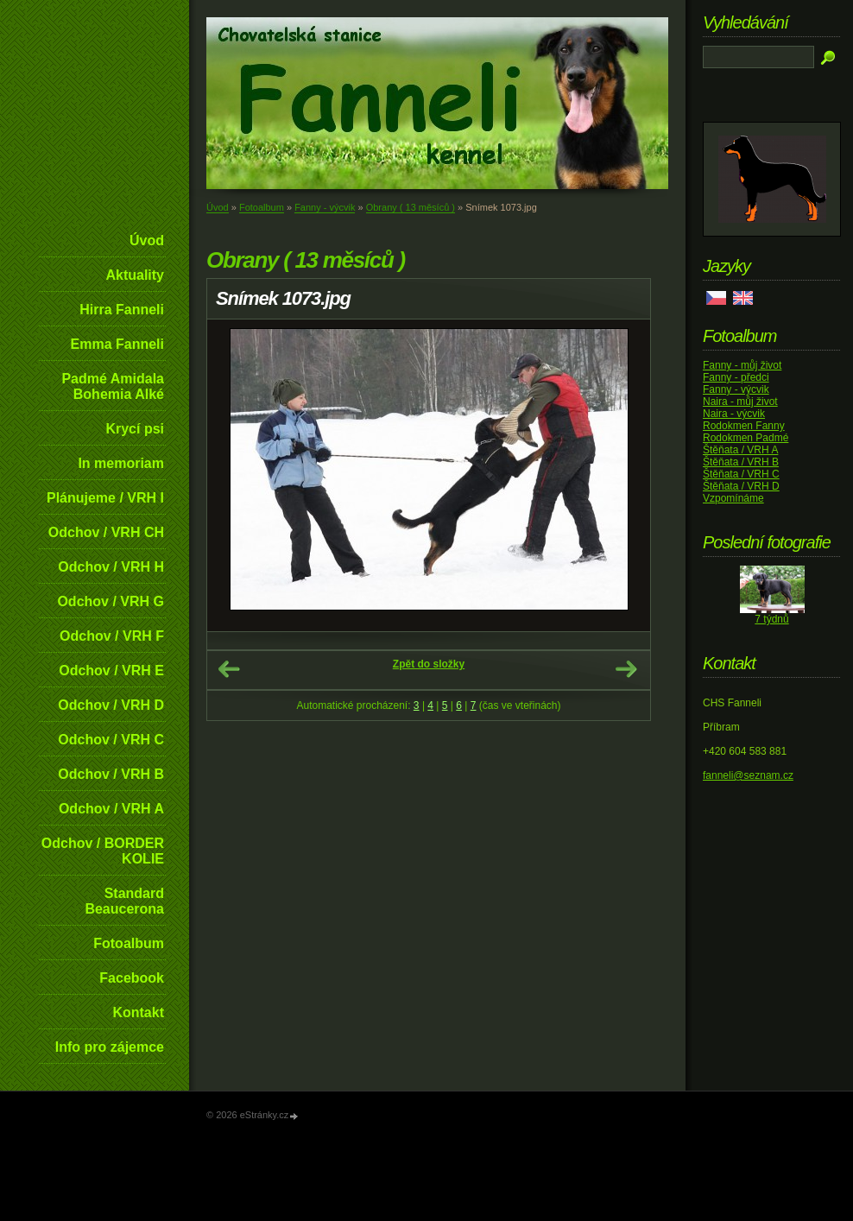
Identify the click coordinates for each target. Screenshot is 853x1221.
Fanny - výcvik (324, 207)
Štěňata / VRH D (741, 486)
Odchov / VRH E (111, 670)
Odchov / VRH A (111, 808)
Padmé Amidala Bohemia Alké (112, 386)
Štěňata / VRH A (740, 450)
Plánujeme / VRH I (105, 497)
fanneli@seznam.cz (748, 775)
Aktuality (134, 275)
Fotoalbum (128, 943)
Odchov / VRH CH (106, 532)
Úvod (147, 240)
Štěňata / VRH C (741, 474)
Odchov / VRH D (111, 705)
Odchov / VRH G (110, 601)
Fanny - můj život (742, 365)
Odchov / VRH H (111, 567)
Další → (626, 669)
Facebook (131, 978)
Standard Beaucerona (124, 901)
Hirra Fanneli (121, 309)
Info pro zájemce (109, 1047)
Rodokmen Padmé (745, 438)
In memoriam (121, 463)
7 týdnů (771, 619)
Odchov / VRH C (111, 739)
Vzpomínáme (733, 498)
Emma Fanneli (117, 344)
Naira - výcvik (734, 414)
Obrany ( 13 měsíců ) (410, 207)
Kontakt (138, 1012)
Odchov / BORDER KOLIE (102, 851)
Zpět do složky (428, 664)
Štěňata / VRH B (741, 462)
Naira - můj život (740, 401)
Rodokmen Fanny (744, 426)
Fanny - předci (736, 377)
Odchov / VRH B (111, 774)
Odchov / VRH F (112, 636)
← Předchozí (229, 669)
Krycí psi (134, 428)
